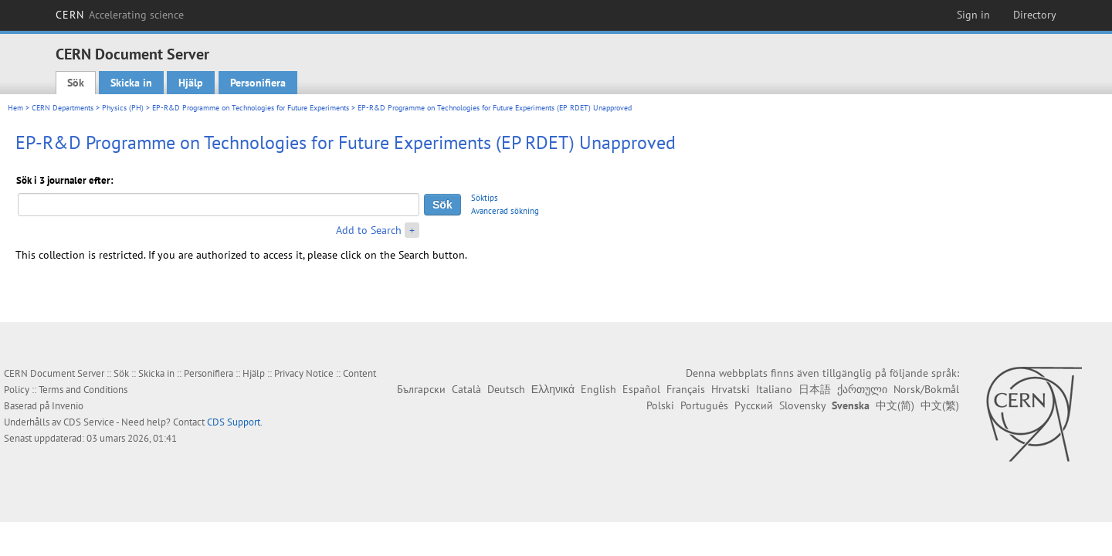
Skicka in (131, 83)
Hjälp (190, 83)
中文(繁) (939, 405)
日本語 (814, 389)
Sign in (973, 15)
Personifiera (258, 83)
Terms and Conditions (83, 389)
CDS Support (233, 422)
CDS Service (88, 422)
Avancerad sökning (505, 210)
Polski (660, 405)
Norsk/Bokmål (926, 389)
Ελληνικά (553, 389)
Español (641, 389)
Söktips (484, 197)
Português (704, 405)
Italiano (774, 389)
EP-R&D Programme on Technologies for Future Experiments (250, 108)
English (598, 389)
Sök (75, 83)
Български (421, 389)
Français (685, 389)
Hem (15, 108)
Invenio (67, 405)
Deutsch (506, 389)
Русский (753, 405)
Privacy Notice (304, 373)
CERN (120, 15)
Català (466, 389)
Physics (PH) (123, 108)
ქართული (862, 389)
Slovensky (802, 405)
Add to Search (369, 230)
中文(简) (895, 405)
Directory (1034, 15)
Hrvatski (730, 389)
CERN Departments (62, 108)
